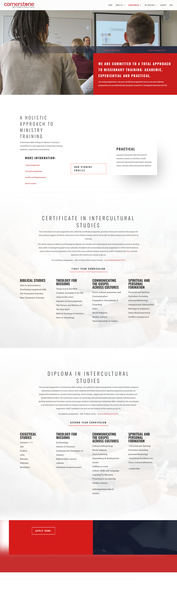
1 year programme (111, 50)
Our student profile (83, 168)
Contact (163, 5)
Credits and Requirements (35, 177)
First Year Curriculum (88, 268)
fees (129, 251)
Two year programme (33, 171)
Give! (171, 5)
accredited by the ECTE (115, 260)
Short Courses (30, 183)
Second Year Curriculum (88, 422)
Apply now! (43, 530)
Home (110, 5)
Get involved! (149, 5)
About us (119, 5)
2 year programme (156, 50)
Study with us (133, 5)
